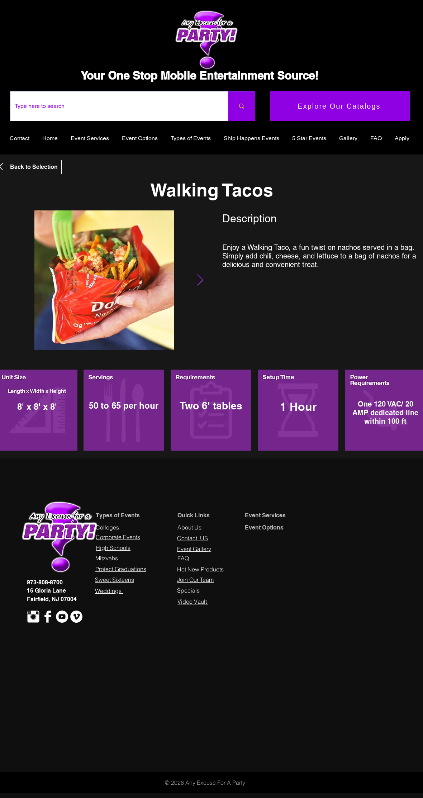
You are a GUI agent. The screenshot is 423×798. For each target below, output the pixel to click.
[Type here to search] (114, 106)
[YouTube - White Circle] (62, 617)
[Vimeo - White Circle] (76, 617)
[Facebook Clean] (48, 617)
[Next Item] (200, 280)
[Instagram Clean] (33, 617)
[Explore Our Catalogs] (340, 106)
